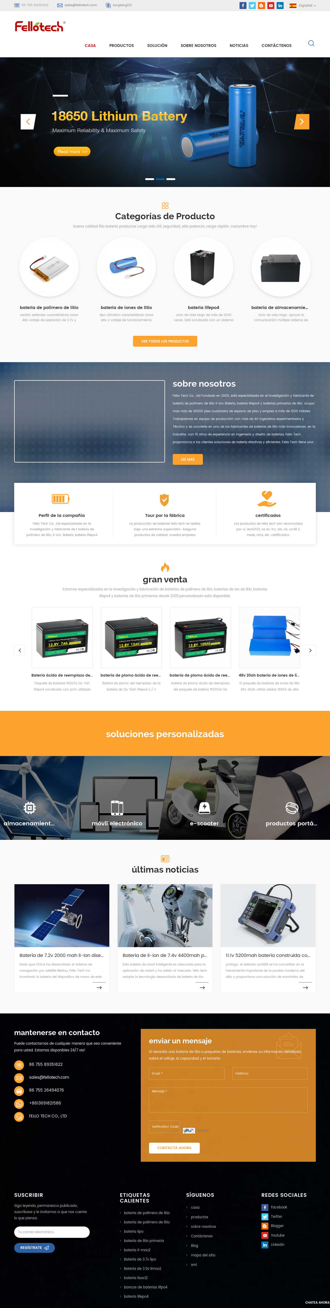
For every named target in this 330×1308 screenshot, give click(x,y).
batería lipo (133, 1213)
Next (307, 629)
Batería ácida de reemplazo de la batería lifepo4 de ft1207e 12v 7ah (69, 657)
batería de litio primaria (144, 1223)
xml (193, 1245)
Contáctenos (277, 26)
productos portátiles (292, 805)
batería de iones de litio (126, 289)
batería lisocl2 (136, 1260)
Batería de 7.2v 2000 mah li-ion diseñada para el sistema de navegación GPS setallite (64, 937)
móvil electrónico (117, 805)
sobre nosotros (198, 26)
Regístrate (31, 1231)
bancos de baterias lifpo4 (145, 1269)
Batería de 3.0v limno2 (142, 1251)
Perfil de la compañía (62, 497)
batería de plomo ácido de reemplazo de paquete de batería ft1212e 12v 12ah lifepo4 (138, 657)
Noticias (239, 26)
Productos (121, 26)
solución (157, 26)
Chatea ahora (303, 1303)
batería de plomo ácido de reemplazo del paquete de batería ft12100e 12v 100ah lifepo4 (207, 657)
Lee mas (188, 441)
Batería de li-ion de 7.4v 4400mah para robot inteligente (167, 937)
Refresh (203, 1112)
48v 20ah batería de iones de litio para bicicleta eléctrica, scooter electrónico (276, 657)
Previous (16, 629)
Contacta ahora (174, 1130)
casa (90, 26)
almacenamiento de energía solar (30, 805)
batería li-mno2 (137, 1232)
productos (199, 1198)
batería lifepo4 (203, 289)
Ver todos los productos (165, 323)
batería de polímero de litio (49, 289)
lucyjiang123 (122, 5)
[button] (28, 103)
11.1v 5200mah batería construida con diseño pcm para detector (271, 937)
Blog (193, 1226)
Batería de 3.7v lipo (140, 1241)
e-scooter (204, 805)
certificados (268, 497)
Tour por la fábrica (165, 497)
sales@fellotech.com (81, 5)
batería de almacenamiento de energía (281, 289)
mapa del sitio (202, 1236)
